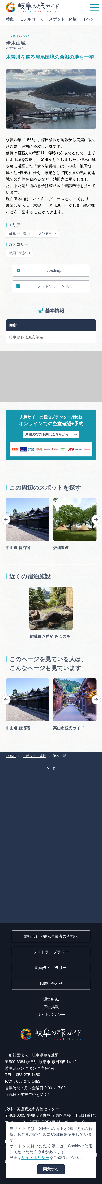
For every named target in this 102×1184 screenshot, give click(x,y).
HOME (11, 756)
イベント (90, 19)
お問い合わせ (51, 983)
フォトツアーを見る (44, 286)
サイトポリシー (51, 1014)
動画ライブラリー (51, 968)
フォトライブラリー (51, 952)
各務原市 (48, 234)
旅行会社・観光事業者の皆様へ (51, 936)
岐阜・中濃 (20, 234)
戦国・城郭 (20, 253)
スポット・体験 (62, 19)
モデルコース (31, 19)
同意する (51, 1169)
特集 (10, 19)
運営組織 (51, 999)
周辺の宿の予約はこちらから (51, 435)
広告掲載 (51, 1007)
